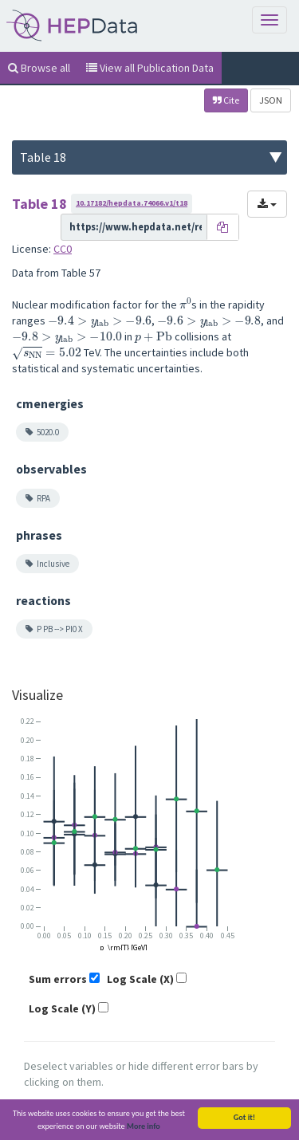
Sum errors (58, 979)
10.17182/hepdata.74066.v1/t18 (131, 203)
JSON (270, 100)
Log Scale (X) (140, 979)
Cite (226, 100)
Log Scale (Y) (62, 1008)
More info (143, 1127)
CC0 (62, 249)
